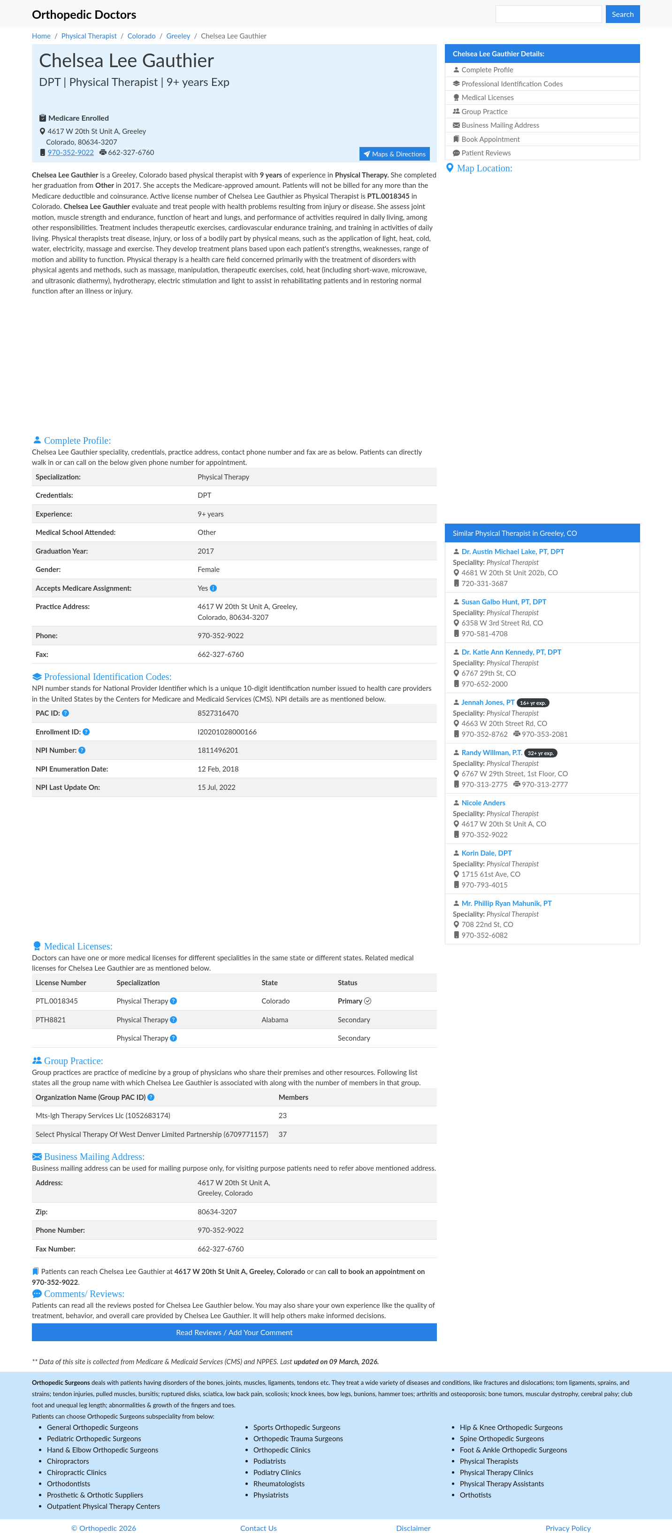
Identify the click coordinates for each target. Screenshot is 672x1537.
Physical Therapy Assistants (502, 1483)
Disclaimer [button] (413, 1527)
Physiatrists (271, 1495)
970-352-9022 (71, 152)
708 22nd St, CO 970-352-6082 (502, 919)
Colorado (142, 35)
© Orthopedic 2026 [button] (104, 1527)
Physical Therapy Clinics (496, 1472)
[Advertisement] (234, 364)
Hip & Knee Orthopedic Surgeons (511, 1427)
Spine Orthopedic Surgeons (502, 1438)
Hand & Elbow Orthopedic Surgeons (103, 1449)
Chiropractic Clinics (77, 1472)
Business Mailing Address (496, 125)
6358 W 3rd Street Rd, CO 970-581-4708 (500, 617)
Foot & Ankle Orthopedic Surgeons (513, 1449)
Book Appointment (486, 139)
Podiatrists (269, 1461)
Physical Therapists (489, 1461)
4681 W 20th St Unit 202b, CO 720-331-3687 (509, 567)
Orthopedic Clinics (282, 1449)
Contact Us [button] (258, 1527)
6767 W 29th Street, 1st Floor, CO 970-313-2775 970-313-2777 (510, 768)
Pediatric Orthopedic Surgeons (94, 1438)
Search (623, 13)
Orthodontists (68, 1483)
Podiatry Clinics (277, 1472)
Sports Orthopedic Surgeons (297, 1427)
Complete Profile (483, 69)
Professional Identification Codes (508, 83)
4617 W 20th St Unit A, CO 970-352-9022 (499, 818)
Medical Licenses (483, 97)
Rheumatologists (279, 1483)
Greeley (179, 35)
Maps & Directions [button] (395, 154)
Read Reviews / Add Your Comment (234, 1332)
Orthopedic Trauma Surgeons (298, 1438)
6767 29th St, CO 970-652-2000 (507, 668)
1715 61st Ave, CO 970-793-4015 (496, 869)
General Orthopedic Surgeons (92, 1427)
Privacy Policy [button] (568, 1527)
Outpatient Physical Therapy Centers (103, 1506)
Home (41, 35)
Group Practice (480, 111)
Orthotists (475, 1495)
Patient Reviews (482, 152)
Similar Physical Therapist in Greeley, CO (515, 533)
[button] (213, 588)
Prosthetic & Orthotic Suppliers (95, 1495)
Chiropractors (68, 1461)
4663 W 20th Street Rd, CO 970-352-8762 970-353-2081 (510, 718)
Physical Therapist (89, 35)
